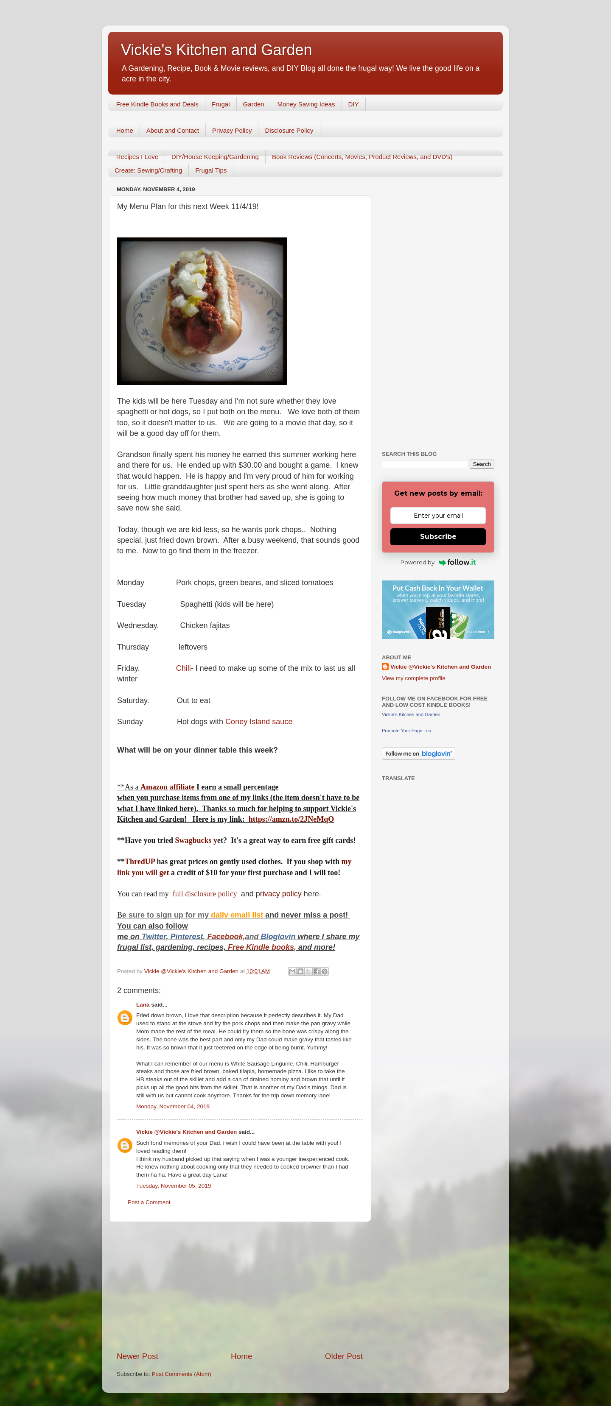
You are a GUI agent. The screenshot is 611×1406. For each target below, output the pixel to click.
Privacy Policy (232, 130)
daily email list (238, 915)
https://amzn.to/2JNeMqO (291, 819)
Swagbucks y (195, 840)
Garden (253, 104)
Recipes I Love (137, 156)
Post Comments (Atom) (181, 1374)
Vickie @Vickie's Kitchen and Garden (186, 1132)
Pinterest (186, 936)
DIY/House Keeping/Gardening (215, 156)
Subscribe (438, 537)
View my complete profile (414, 678)
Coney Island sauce (258, 721)
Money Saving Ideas (306, 104)
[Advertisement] (239, 1286)
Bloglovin (279, 936)
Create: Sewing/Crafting (148, 170)
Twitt (150, 936)
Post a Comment (149, 1202)
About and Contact (172, 130)
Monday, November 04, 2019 (173, 1106)
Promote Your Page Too (406, 730)
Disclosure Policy (289, 130)
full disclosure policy (206, 894)
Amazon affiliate (167, 787)
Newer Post (137, 1356)
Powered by (438, 562)
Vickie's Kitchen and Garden (216, 50)
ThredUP (141, 861)
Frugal (221, 104)
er (162, 936)
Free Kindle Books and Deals (157, 104)
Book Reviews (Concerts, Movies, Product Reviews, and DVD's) (362, 156)
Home (124, 130)
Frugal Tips (211, 170)
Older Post (344, 1356)
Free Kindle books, (262, 947)
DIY (353, 104)
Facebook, (226, 936)
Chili (183, 668)
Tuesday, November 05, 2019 (173, 1186)
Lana (143, 1004)
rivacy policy (281, 894)
